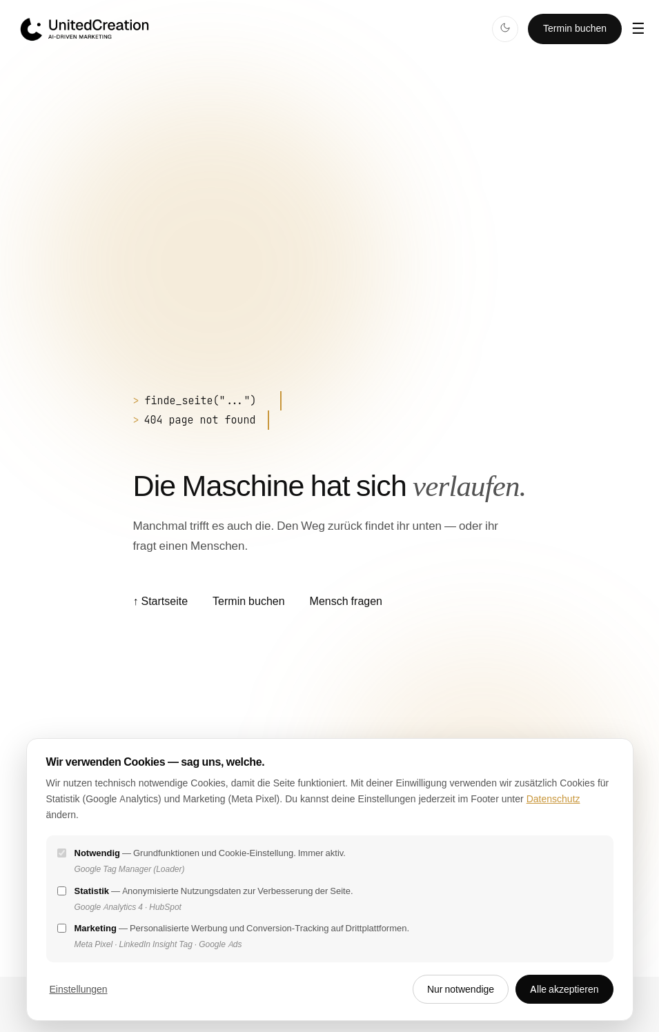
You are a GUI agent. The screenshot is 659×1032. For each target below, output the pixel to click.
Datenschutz (553, 799)
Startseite (160, 601)
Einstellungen (79, 989)
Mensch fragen (346, 601)
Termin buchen (575, 28)
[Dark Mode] (505, 29)
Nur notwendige (460, 989)
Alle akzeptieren (564, 989)
